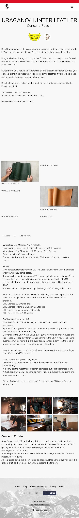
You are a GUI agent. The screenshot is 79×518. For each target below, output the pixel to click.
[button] (72, 7)
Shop (25, 486)
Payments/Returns (38, 486)
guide (62, 486)
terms (17, 486)
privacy (53, 486)
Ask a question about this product (17, 101)
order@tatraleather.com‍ (39, 504)
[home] (7, 7)
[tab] (11, 235)
